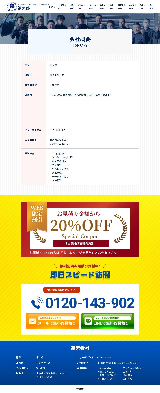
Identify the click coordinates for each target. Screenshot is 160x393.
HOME (52, 6)
